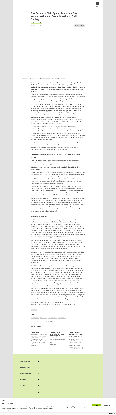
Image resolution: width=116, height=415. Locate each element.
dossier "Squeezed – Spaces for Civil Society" (62, 304)
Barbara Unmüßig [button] (36, 23)
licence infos (63, 78)
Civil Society (35, 317)
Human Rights (53, 317)
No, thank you (107, 405)
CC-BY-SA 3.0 (50, 322)
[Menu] (97, 3)
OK (97, 405)
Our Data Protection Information (8, 410)
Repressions (62, 317)
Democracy (43, 317)
